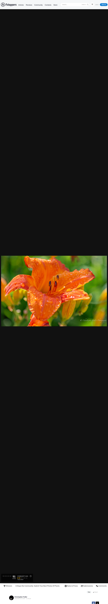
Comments (101, 586)
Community (38, 5)
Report (95, 592)
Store (55, 5)
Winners (7, 586)
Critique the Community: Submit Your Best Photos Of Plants (37, 586)
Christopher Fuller (20, 597)
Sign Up (104, 4)
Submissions (86, 586)
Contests (48, 5)
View (89, 592)
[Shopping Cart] (92, 4)
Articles (21, 5)
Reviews (29, 5)
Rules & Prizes (71, 586)
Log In (96, 4)
